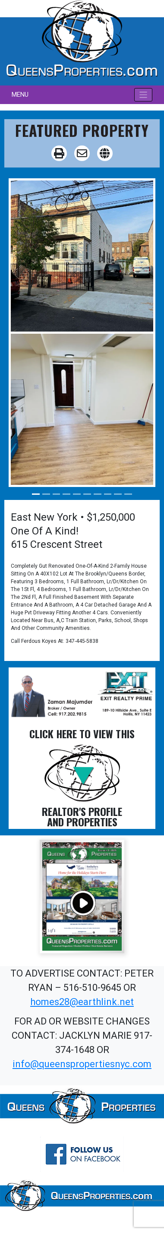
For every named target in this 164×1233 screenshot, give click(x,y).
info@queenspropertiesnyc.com (82, 1064)
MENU (20, 94)
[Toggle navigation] (143, 94)
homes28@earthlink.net (82, 1001)
